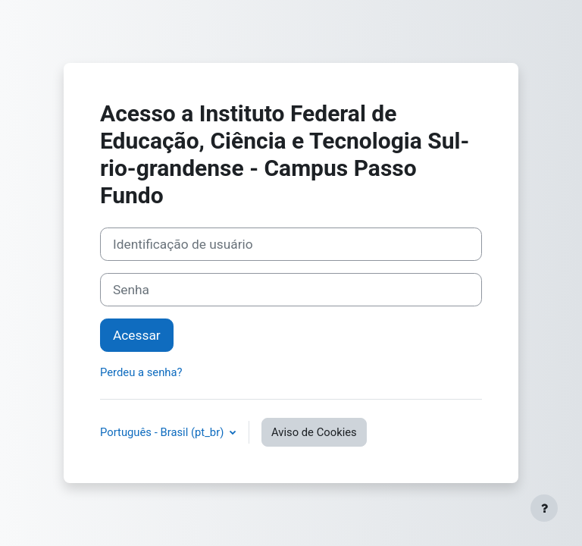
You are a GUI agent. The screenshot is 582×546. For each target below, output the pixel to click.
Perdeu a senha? (141, 372)
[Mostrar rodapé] (544, 508)
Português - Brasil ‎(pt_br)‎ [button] (163, 432)
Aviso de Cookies (314, 432)
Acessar (137, 335)
